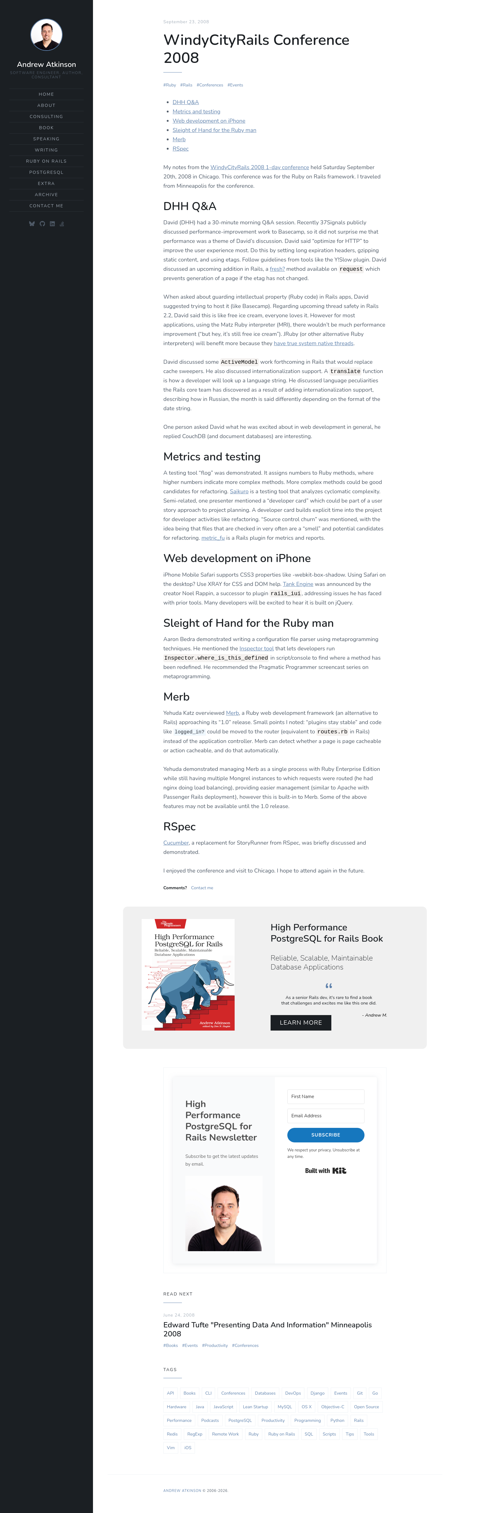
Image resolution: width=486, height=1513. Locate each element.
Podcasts (210, 1421)
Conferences (211, 85)
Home (46, 94)
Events (236, 85)
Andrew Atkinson (46, 64)
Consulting (46, 117)
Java (200, 1407)
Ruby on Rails (46, 161)
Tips (350, 1435)
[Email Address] (326, 1116)
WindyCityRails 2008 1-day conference (259, 167)
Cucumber (176, 842)
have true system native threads (313, 343)
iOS (188, 1448)
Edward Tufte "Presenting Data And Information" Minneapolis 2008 (267, 1330)
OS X (306, 1407)
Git (360, 1394)
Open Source (366, 1407)
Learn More (303, 1023)
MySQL (285, 1407)
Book (46, 128)
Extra (46, 184)
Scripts (329, 1435)
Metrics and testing (196, 111)
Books (172, 1346)
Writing (46, 150)
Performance (179, 1421)
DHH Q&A (186, 102)
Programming (307, 1421)
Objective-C (332, 1407)
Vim (171, 1448)
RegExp (195, 1435)
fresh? (277, 269)
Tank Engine (298, 584)
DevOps (293, 1394)
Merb (179, 139)
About (46, 105)
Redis (172, 1435)
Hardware (177, 1407)
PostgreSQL (46, 172)
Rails (187, 85)
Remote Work (225, 1435)
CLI (208, 1394)
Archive (46, 195)
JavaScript (223, 1407)
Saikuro (239, 491)
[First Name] (326, 1097)
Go (375, 1394)
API (170, 1394)
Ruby (171, 85)
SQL (309, 1435)
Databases (265, 1394)
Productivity (216, 1346)
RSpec (181, 148)
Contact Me (46, 206)
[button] (224, 1214)
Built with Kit (326, 1171)
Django (318, 1394)
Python (337, 1421)
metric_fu (213, 538)
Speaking (46, 139)
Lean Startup (255, 1407)
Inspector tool (257, 648)
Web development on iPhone (209, 121)
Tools (369, 1435)
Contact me (202, 888)
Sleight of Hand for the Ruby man (214, 130)
